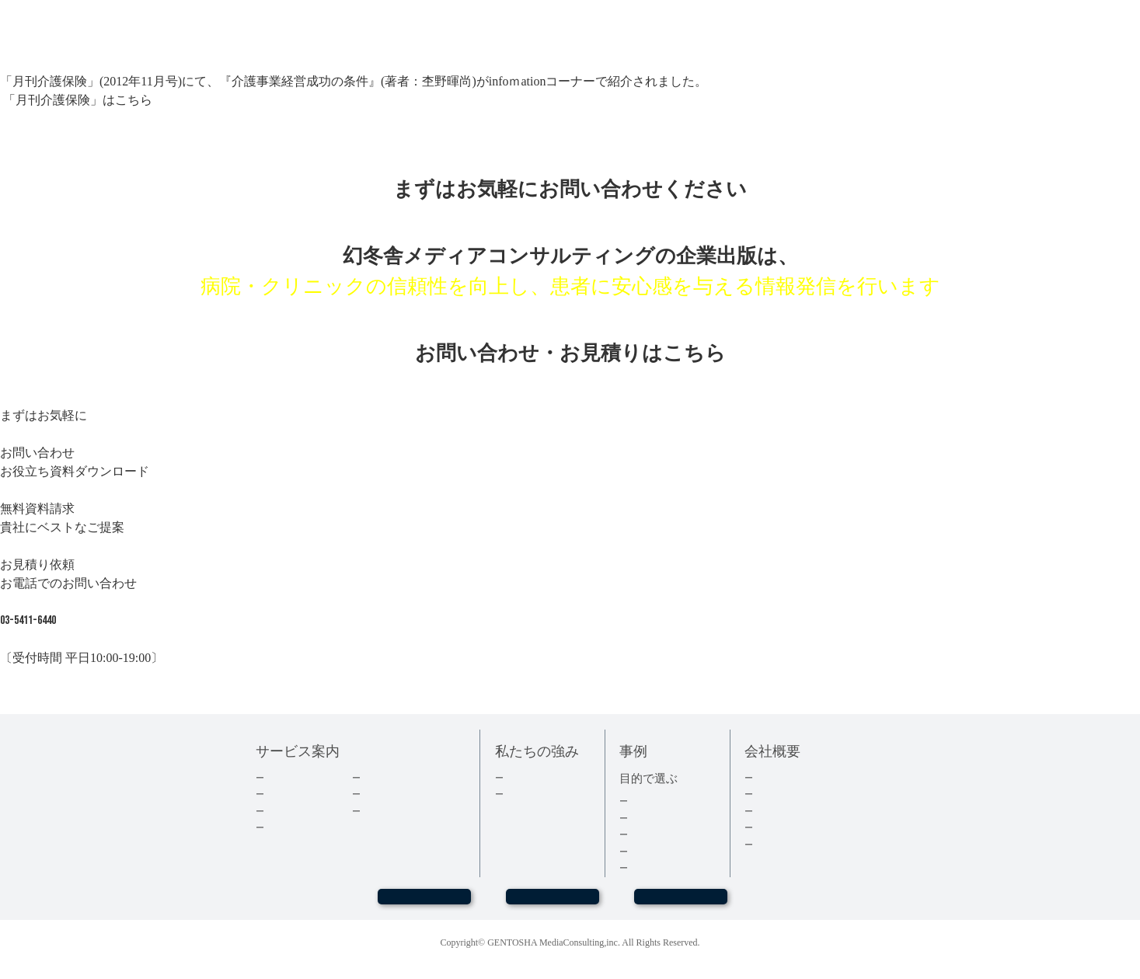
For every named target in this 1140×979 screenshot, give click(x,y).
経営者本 (649, 818)
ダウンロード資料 (401, 777)
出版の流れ (290, 794)
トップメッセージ (794, 777)
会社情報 (774, 794)
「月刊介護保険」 (51, 99)
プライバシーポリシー (804, 844)
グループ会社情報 (794, 827)
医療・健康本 (659, 851)
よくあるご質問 (396, 811)
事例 (639, 867)
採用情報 (774, 811)
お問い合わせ (552, 903)
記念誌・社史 (659, 834)
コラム (376, 794)
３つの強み (529, 794)
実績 (514, 777)
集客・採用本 (659, 801)
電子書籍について (305, 827)
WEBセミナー (424, 903)
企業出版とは (295, 777)
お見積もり (680, 903)
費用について (295, 811)
